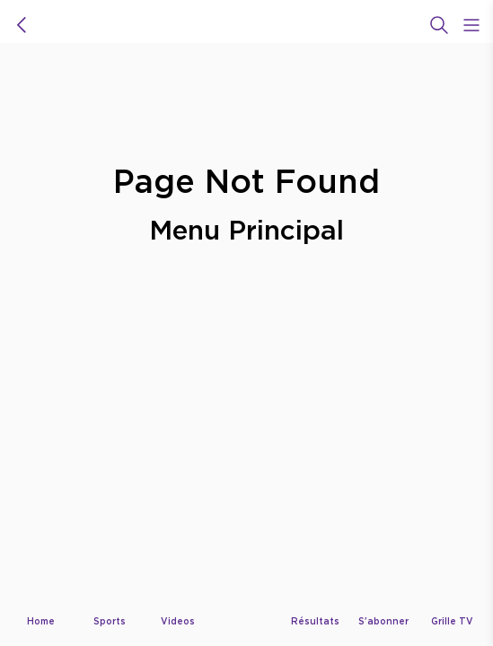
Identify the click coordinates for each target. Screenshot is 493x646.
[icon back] (21, 25)
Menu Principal (246, 229)
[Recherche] (439, 25)
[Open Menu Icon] (471, 25)
